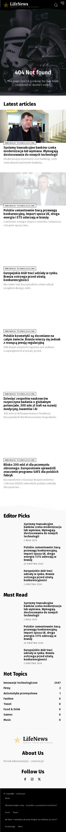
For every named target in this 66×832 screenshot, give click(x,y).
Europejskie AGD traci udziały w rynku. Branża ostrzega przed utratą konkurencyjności (31, 276)
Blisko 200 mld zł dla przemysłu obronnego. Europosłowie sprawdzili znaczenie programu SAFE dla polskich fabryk (31, 470)
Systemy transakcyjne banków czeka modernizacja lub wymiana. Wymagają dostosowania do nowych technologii (31, 151)
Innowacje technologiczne (20, 143)
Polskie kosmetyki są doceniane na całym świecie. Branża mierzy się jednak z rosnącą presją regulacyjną (32, 339)
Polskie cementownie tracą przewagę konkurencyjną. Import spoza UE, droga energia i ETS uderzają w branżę (31, 213)
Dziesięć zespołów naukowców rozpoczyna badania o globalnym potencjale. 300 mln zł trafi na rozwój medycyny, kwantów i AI (30, 404)
